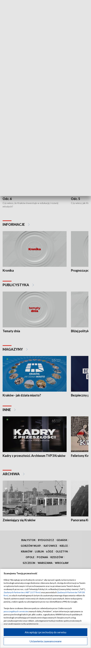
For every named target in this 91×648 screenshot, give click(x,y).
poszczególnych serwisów (16, 611)
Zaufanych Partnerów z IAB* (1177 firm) (22, 592)
